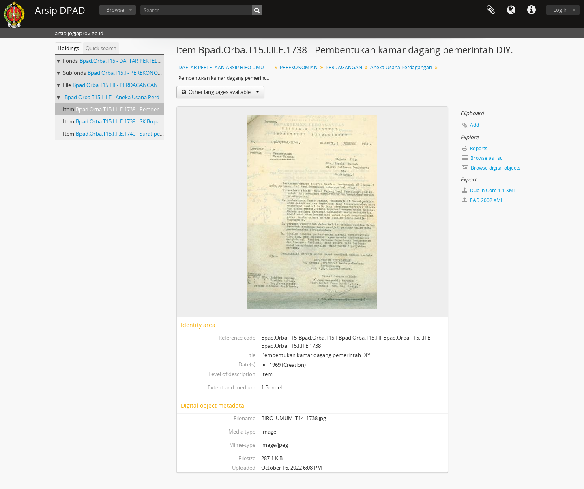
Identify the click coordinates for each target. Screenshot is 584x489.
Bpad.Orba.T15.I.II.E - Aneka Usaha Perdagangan (122, 97)
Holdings (68, 48)
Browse (115, 9)
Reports (474, 148)
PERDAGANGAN (344, 67)
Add (474, 124)
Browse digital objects (491, 167)
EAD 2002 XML (482, 200)
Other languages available (223, 92)
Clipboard (491, 10)
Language (511, 10)
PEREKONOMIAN (299, 67)
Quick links (531, 10)
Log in (560, 9)
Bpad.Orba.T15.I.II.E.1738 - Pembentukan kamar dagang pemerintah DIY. (163, 109)
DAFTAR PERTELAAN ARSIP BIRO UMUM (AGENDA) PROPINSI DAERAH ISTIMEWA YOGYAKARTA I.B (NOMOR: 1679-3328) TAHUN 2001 (226, 67)
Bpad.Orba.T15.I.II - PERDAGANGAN (115, 85)
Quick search (101, 48)
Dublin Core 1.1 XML (489, 190)
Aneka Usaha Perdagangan (401, 67)
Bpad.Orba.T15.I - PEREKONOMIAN (130, 73)
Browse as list (482, 158)
